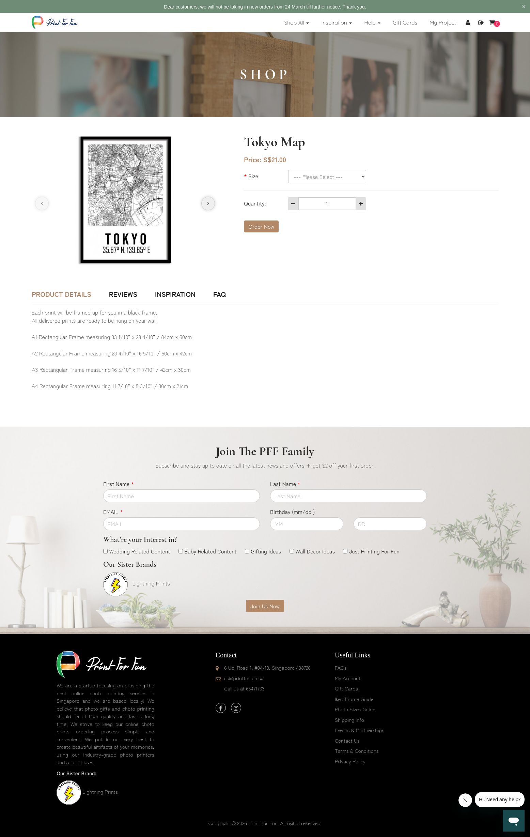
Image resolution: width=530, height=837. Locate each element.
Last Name (285, 484)
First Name (118, 484)
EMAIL (113, 511)
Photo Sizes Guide (355, 709)
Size (253, 176)
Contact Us (347, 740)
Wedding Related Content (139, 551)
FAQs (340, 667)
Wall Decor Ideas (315, 551)
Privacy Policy (350, 761)
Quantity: (255, 203)
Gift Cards (346, 688)
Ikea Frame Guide (354, 698)
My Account (347, 678)
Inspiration (175, 294)
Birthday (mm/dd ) (292, 511)
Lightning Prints (100, 791)
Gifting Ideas (266, 551)
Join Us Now (265, 606)
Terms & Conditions (357, 750)
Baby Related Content (210, 551)
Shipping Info (349, 719)
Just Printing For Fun (374, 551)
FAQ (219, 294)
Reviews (123, 294)
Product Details (61, 294)
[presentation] (42, 203)
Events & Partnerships (359, 729)
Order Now (261, 226)
